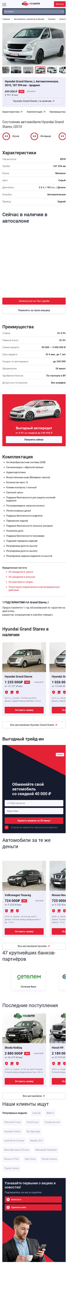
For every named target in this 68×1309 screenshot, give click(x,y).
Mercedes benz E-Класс (16, 1149)
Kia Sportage (33, 1131)
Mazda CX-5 (36, 1140)
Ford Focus (33, 1122)
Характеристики (10, 112)
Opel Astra (30, 1159)
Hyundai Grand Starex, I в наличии (32, 101)
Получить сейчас (34, 439)
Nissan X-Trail (11, 1159)
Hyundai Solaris (12, 1131)
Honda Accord (52, 1122)
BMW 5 (50, 1113)
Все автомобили (32, 1096)
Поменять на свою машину (34, 310)
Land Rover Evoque (14, 1140)
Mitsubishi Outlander (46, 1149)
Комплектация (34, 112)
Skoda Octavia (49, 1159)
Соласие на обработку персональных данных (34, 827)
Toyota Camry (11, 1168)
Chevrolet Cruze (12, 1122)
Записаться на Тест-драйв (34, 301)
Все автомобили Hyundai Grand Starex (32, 724)
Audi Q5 (36, 1113)
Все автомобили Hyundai (32, 946)
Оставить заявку (24, 710)
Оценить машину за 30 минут (34, 820)
